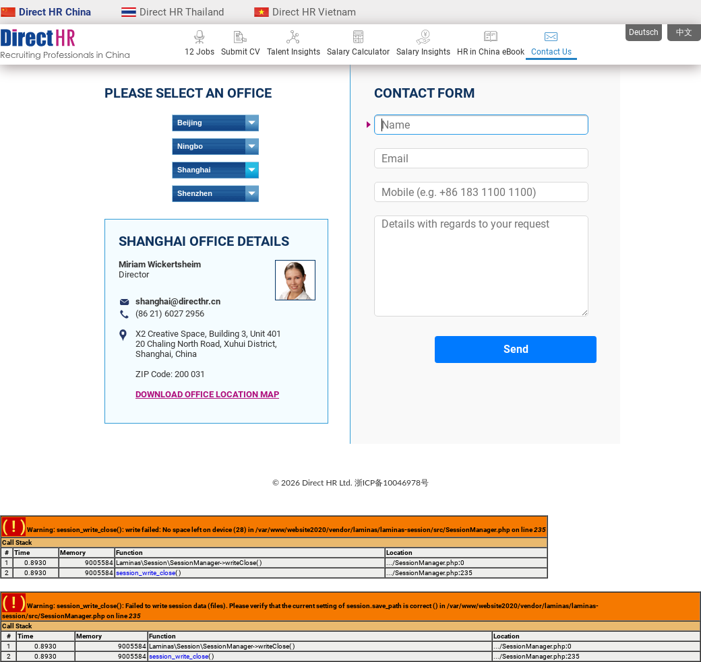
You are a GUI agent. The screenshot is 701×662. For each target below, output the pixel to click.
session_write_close (145, 572)
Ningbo (190, 146)
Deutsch (644, 32)
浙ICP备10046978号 (392, 482)
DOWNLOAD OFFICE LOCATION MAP (207, 394)
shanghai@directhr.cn (177, 301)
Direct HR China (46, 12)
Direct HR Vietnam (305, 12)
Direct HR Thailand (172, 12)
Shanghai (194, 170)
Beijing (189, 123)
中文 (684, 32)
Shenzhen (194, 193)
